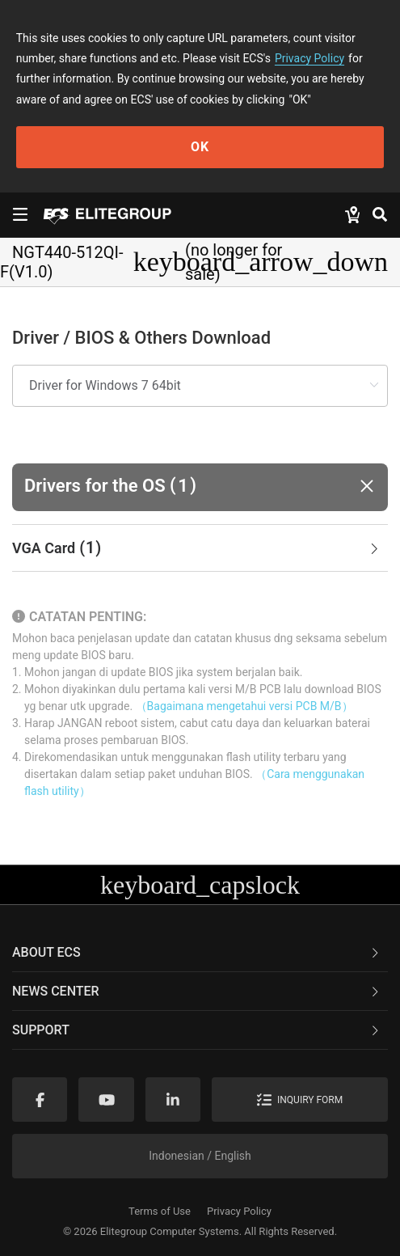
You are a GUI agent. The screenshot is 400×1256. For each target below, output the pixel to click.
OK (200, 146)
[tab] (200, 548)
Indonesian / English (200, 1155)
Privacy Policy (309, 58)
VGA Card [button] (196, 548)
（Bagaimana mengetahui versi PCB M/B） (244, 706)
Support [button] (196, 1030)
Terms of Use (159, 1211)
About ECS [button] (196, 952)
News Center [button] (196, 991)
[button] (200, 487)
